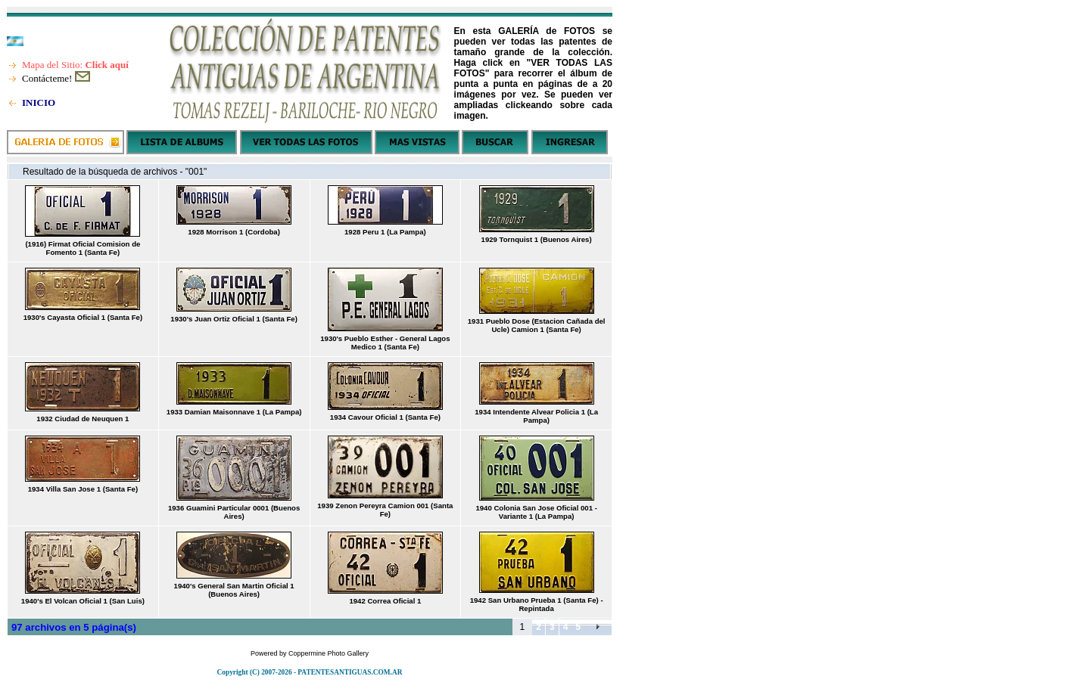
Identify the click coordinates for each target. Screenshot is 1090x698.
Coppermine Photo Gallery (328, 653)
